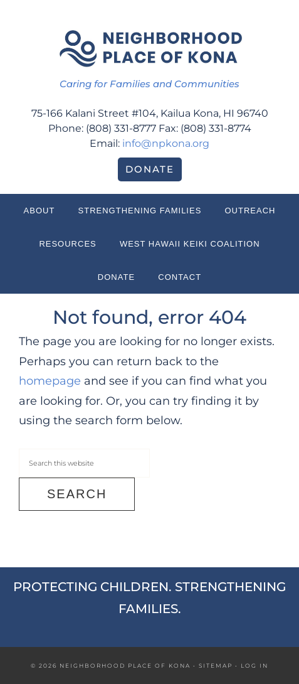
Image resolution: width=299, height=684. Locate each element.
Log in (254, 665)
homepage (50, 381)
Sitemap (216, 665)
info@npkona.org (165, 143)
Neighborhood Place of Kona (150, 47)
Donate (149, 169)
